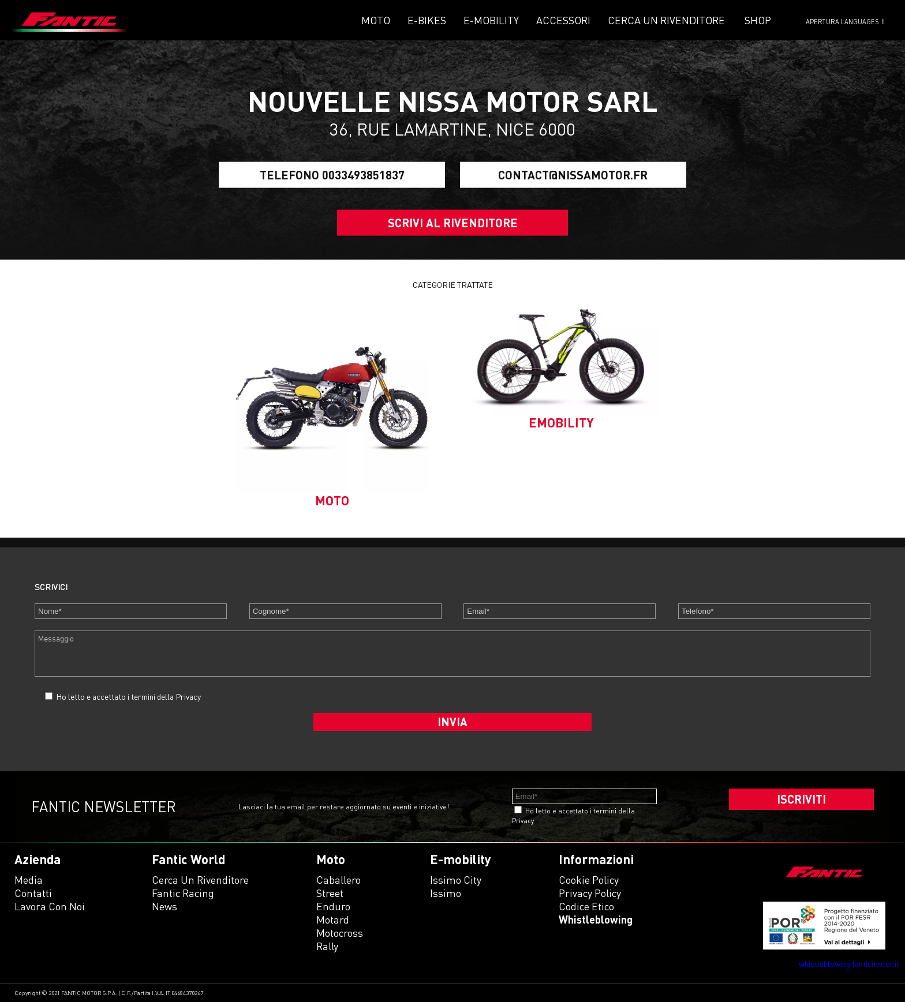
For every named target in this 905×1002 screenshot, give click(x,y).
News (164, 906)
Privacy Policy (590, 893)
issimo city (455, 879)
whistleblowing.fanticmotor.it (849, 964)
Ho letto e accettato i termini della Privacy (128, 696)
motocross (339, 932)
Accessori (563, 20)
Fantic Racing (183, 893)
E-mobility (491, 20)
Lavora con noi (49, 906)
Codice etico (586, 906)
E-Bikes (426, 20)
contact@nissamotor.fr (573, 175)
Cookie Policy (589, 879)
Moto (375, 20)
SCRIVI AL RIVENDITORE (453, 223)
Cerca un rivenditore (666, 20)
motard (332, 919)
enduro (333, 906)
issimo (445, 893)
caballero (338, 879)
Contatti (33, 893)
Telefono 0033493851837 (332, 175)
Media (28, 879)
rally (327, 946)
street (329, 893)
